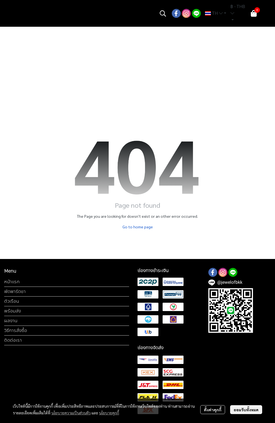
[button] (163, 13)
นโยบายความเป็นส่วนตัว (71, 412)
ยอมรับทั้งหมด (246, 409)
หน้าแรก (12, 281)
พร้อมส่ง (12, 310)
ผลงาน (10, 320)
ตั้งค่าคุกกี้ (212, 409)
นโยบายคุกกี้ (109, 412)
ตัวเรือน (11, 301)
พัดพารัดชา (15, 291)
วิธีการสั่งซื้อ (15, 330)
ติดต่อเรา (13, 340)
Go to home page (137, 226)
